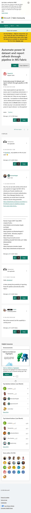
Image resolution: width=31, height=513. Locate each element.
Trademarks (4, 502)
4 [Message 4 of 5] (8, 254)
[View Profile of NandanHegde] (14, 175)
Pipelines (10, 112)
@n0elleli (7, 152)
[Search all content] (17, 30)
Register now (19, 41)
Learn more (5, 13)
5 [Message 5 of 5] (8, 160)
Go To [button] (6, 27)
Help (17, 25)
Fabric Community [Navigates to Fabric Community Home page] (18, 18)
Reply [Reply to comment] (24, 164)
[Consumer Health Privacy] (15, 508)
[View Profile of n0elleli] (14, 309)
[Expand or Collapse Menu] (2, 22)
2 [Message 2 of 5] (8, 327)
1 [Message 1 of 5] (8, 116)
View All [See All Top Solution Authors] (6, 412)
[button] (14, 65)
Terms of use (4, 500)
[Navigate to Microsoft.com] (5, 18)
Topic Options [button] (23, 65)
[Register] (7, 374)
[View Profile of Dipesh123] (10, 73)
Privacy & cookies (5, 497)
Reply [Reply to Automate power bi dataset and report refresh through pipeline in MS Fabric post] (24, 120)
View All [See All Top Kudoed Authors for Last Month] (6, 447)
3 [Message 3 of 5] (8, 294)
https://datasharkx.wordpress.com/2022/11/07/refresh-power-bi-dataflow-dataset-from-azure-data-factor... (15, 204)
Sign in (12, 25)
